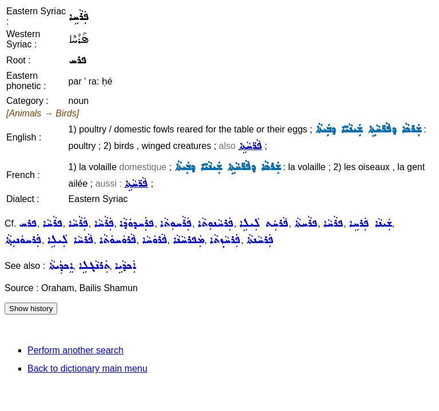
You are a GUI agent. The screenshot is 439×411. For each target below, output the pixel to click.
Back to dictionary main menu (87, 368)
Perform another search (75, 350)
